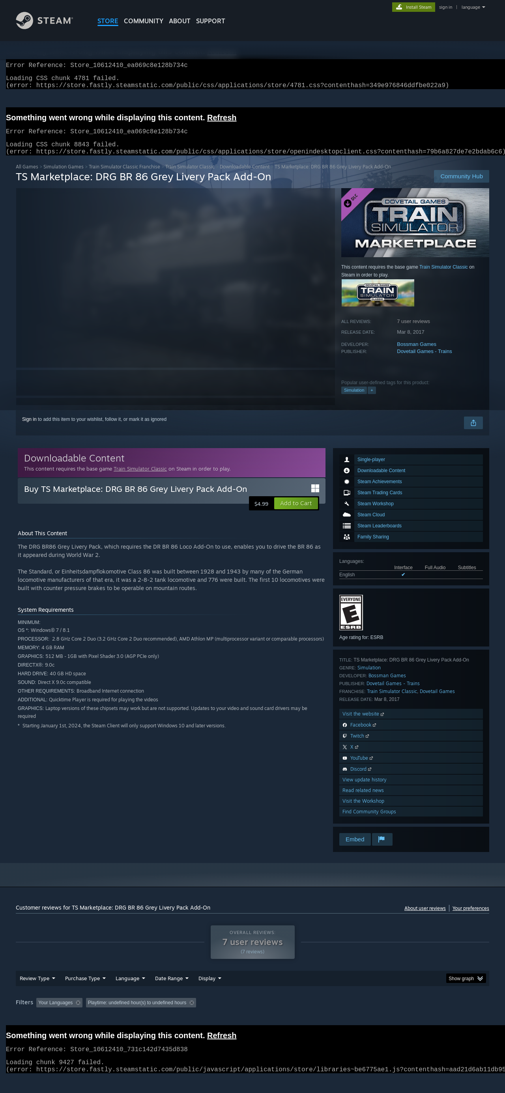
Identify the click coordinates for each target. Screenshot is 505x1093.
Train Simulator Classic (190, 176)
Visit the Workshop (363, 810)
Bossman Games (416, 354)
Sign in (29, 429)
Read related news (363, 800)
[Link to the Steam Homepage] (50, 27)
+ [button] (371, 399)
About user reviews (425, 918)
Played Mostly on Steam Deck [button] (252, 1017)
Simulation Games (63, 176)
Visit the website (363, 723)
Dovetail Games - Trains (424, 361)
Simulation (354, 399)
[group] (252, 1018)
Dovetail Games (437, 701)
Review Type (34, 993)
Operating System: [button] (319, 1017)
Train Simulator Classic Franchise (124, 176)
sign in (445, 7)
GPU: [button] (386, 1017)
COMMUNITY (143, 21)
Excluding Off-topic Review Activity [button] (135, 1017)
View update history (364, 789)
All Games (27, 176)
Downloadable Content (244, 176)
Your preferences (471, 918)
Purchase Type (82, 993)
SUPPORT (210, 21)
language (471, 7)
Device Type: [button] (420, 1017)
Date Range (169, 993)
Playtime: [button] (196, 1017)
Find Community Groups (369, 821)
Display (206, 993)
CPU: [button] (359, 1017)
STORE (107, 21)
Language (127, 993)
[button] (296, 512)
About (180, 21)
